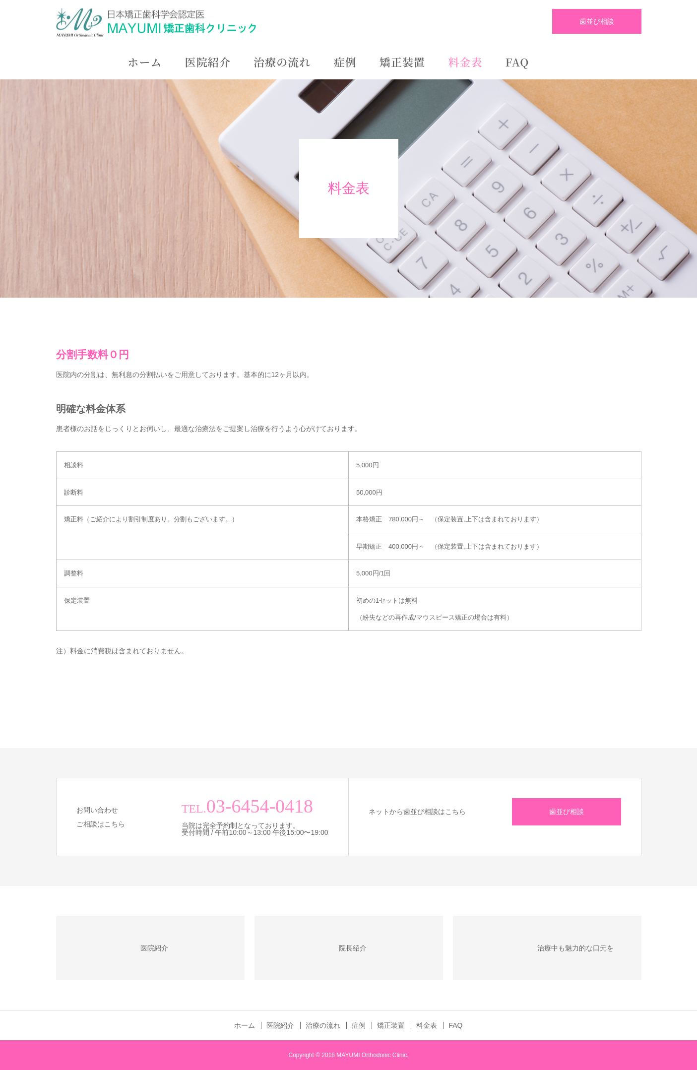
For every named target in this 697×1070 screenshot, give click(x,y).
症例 (345, 61)
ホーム (144, 61)
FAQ (517, 61)
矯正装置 (402, 61)
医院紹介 (208, 61)
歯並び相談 (596, 21)
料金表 (465, 61)
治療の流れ (282, 61)
